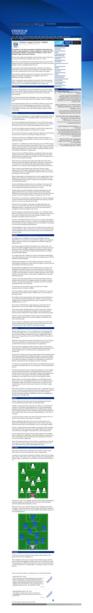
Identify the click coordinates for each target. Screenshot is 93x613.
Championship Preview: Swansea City (60, 70)
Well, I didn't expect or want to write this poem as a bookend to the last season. (69, 122)
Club (65, 36)
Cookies (34, 604)
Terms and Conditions (51, 23)
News (17, 36)
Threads (26, 39)
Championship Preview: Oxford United (60, 60)
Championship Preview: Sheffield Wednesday (60, 54)
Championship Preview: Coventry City (60, 48)
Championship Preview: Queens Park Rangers (60, 76)
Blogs (35, 36)
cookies (36, 23)
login (19, 602)
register (65, 27)
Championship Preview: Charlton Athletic (60, 82)
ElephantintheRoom (17, 591)
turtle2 (14, 576)
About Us (14, 604)
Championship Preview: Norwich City (60, 88)
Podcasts (31, 36)
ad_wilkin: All (16, 39)
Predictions (52, 39)
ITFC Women (60, 36)
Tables (54, 36)
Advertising (44, 604)
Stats (47, 36)
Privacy (30, 604)
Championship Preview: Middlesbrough (60, 85)
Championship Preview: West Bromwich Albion (61, 79)
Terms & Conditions (24, 604)
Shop (68, 36)
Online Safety (38, 604)
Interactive (25, 36)
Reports (41, 39)
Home (13, 36)
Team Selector (59, 39)
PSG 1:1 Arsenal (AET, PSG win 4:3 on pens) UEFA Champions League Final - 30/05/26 (70, 145)
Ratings (46, 39)
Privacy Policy (41, 25)
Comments (32, 39)
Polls (39, 36)
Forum (20, 36)
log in (61, 27)
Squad (50, 36)
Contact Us (18, 604)
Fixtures (43, 36)
